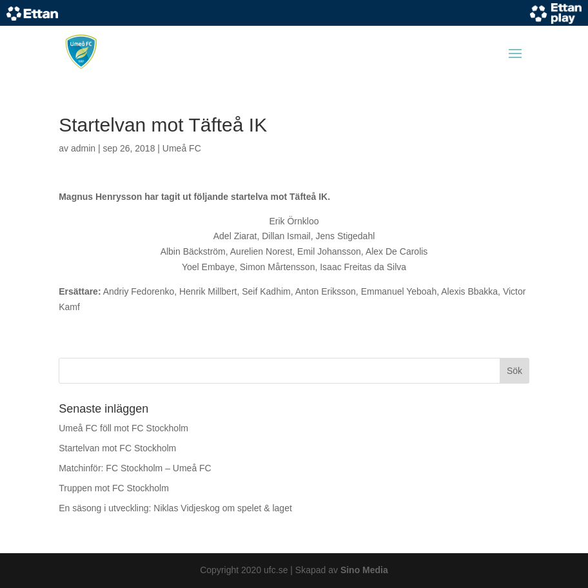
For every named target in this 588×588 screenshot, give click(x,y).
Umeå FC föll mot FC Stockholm (123, 428)
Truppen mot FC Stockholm (114, 488)
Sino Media (364, 570)
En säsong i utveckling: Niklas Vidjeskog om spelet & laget (175, 508)
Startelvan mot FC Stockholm (117, 448)
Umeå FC (181, 148)
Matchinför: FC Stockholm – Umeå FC (135, 468)
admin (83, 148)
